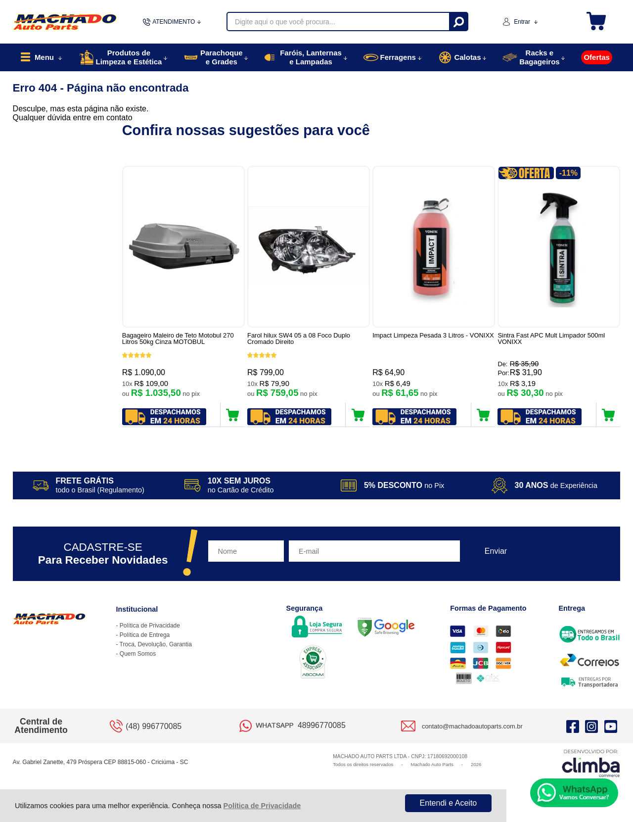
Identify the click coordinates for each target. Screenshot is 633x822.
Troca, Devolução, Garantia (156, 644)
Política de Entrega (145, 634)
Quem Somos (138, 653)
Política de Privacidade (262, 806)
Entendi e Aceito (448, 803)
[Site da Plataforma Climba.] (591, 762)
